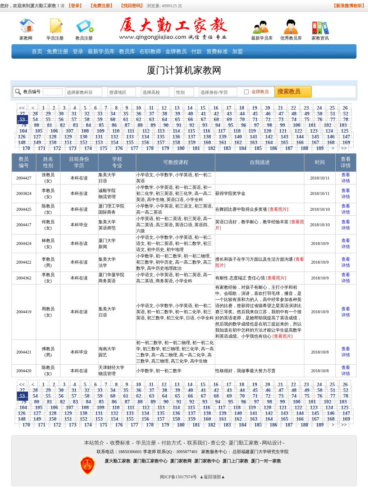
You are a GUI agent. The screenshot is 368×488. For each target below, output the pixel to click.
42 (216, 114)
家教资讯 (320, 38)
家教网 (25, 38)
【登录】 (75, 5)
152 (84, 142)
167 (315, 142)
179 (165, 148)
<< (22, 108)
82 (62, 125)
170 (26, 148)
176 (119, 148)
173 (73, 148)
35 (126, 114)
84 (88, 125)
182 (212, 148)
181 (196, 148)
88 (140, 125)
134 (146, 137)
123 (314, 131)
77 (333, 119)
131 (99, 137)
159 (192, 142)
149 (37, 142)
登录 (78, 51)
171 (42, 148)
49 (307, 114)
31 (74, 114)
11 (151, 108)
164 (269, 142)
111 (130, 131)
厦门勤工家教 (244, 443)
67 (203, 119)
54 (35, 119)
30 (61, 114)
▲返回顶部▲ (212, 476)
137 (192, 137)
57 (74, 119)
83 (75, 125)
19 (254, 108)
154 (115, 142)
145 (315, 137)
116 (206, 131)
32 (87, 114)
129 (68, 137)
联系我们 (197, 443)
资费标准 (217, 51)
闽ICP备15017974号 (178, 476)
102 (328, 125)
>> (344, 148)
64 (165, 119)
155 (130, 142)
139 (223, 137)
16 (216, 108)
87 (127, 125)
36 (139, 114)
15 (203, 108)
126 (22, 137)
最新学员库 (262, 38)
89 (153, 125)
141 (254, 137)
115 (191, 131)
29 (48, 114)
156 (146, 142)
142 (269, 137)
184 (243, 148)
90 (166, 125)
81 (50, 125)
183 (227, 148)
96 (244, 125)
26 (345, 108)
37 (152, 114)
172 (57, 148)
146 (331, 137)
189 (320, 148)
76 (320, 119)
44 (242, 114)
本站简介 (94, 443)
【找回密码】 (132, 5)
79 (24, 125)
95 (231, 125)
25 (332, 108)
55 (48, 119)
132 (115, 137)
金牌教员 (176, 51)
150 (53, 142)
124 (329, 131)
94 (218, 125)
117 (222, 131)
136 (176, 137)
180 (181, 148)
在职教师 (150, 51)
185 (258, 148)
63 (152, 119)
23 (306, 108)
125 (345, 131)
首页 (37, 51)
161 (223, 142)
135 (161, 137)
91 (179, 125)
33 (100, 114)
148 (22, 142)
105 (39, 131)
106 (54, 131)
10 (138, 108)
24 (319, 108)
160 (207, 142)
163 (254, 142)
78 (346, 119)
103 (343, 125)
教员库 (127, 51)
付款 (196, 51)
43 (229, 114)
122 (298, 131)
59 (100, 119)
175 (103, 148)
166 (300, 142)
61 (126, 119)
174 (88, 148)
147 (346, 137)
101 (312, 125)
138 (207, 137)
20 (267, 108)
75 (307, 119)
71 (255, 119)
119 (252, 131)
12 (164, 108)
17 (229, 108)
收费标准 (120, 443)
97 (257, 125)
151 (68, 142)
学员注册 (55, 38)
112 (146, 131)
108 (85, 131)
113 (161, 131)
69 (229, 119)
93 (205, 125)
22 (293, 108)
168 (331, 142)
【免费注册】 (101, 5)
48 (294, 114)
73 (281, 119)
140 (238, 137)
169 (346, 142)
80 (37, 125)
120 (267, 131)
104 (23, 131)
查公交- (219, 443)
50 (320, 114)
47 (281, 114)
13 (177, 108)
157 (161, 142)
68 (216, 119)
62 (139, 119)
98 (269, 125)
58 (87, 119)
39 (177, 114)
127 (37, 137)
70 (242, 119)
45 (255, 114)
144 (300, 137)
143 (285, 137)
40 (190, 114)
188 (304, 148)
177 (134, 148)
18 (241, 108)
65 (177, 119)
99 (282, 125)
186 (273, 148)
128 (53, 137)
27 (22, 114)
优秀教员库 (291, 38)
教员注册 (84, 38)
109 (101, 131)
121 (283, 131)
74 (294, 119)
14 (190, 108)
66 (190, 119)
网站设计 (272, 443)
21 (280, 108)
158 (176, 142)
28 (35, 114)
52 (346, 114)
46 (268, 114)
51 (333, 114)
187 (289, 148)
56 (61, 119)
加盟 (237, 51)
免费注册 (57, 51)
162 (238, 142)
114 (176, 131)
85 (101, 125)
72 (268, 119)
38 (165, 114)
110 (116, 131)
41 (203, 114)
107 (70, 131)
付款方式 (171, 443)
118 (237, 131)
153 (99, 142)
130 (84, 137)
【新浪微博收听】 (349, 5)
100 (297, 125)
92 (192, 125)
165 (285, 142)
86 (114, 125)
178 (150, 148)
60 (113, 119)
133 (130, 137)
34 (113, 114)
